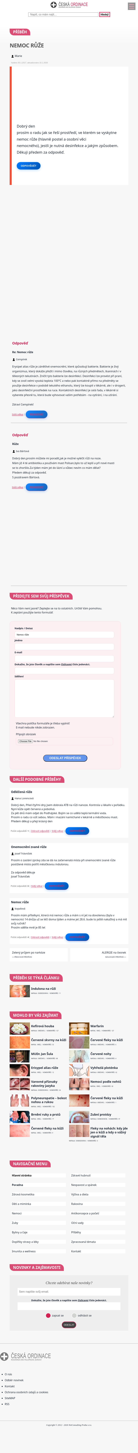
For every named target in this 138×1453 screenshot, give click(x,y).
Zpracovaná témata (83, 1242)
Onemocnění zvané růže (29, 847)
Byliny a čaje (19, 1232)
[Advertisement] (70, 90)
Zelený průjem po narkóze (28, 952)
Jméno (18, 640)
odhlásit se (84, 1315)
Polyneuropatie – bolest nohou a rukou (49, 1100)
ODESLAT (69, 1325)
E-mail (18, 652)
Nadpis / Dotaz (24, 628)
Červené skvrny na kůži (48, 1040)
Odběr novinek (14, 1380)
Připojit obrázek (26, 734)
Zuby (15, 1223)
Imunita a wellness (23, 1251)
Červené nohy (101, 1054)
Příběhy (76, 1232)
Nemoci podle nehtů (106, 1082)
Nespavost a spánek (84, 1185)
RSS (7, 1404)
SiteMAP (10, 1398)
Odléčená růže (21, 792)
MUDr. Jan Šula (42, 1054)
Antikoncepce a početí (85, 1213)
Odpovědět (28, 165)
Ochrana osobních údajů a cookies (26, 1392)
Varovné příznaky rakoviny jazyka (44, 1084)
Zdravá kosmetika (23, 1194)
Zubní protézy (101, 1114)
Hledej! (105, 14)
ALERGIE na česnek (114, 952)
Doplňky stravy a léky (25, 1242)
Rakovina (77, 1204)
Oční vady (77, 1223)
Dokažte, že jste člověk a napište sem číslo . (52, 664)
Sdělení (19, 676)
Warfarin (97, 1026)
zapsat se (57, 1315)
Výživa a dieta (80, 1194)
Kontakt (76, 1251)
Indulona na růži (43, 989)
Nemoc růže (20, 902)
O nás (8, 1374)
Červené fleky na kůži (107, 1040)
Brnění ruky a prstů (45, 1114)
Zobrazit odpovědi (40, 830)
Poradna (17, 1185)
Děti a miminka (21, 1204)
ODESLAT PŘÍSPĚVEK (65, 758)
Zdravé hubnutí (81, 1175)
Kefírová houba (42, 1026)
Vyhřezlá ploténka (104, 1068)
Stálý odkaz (17, 414)
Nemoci (17, 1213)
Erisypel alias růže (44, 1068)
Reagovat (36, 414)
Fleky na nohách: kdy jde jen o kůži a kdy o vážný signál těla (109, 1132)
